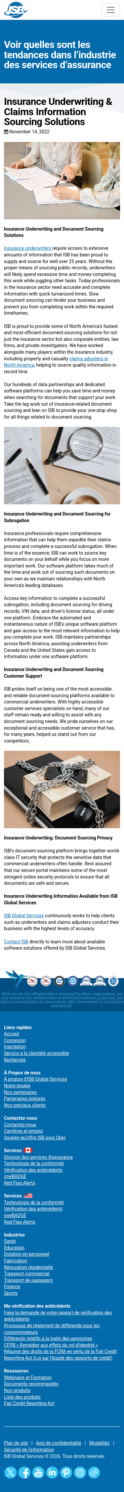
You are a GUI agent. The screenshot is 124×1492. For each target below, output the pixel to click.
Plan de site (16, 1443)
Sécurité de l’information (29, 1449)
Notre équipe (17, 1085)
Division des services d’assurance (38, 1157)
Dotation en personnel (26, 1254)
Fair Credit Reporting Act (29, 1403)
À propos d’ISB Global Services (35, 1079)
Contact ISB (16, 941)
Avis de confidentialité (58, 1443)
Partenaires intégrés (24, 1098)
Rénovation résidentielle (28, 1267)
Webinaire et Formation (28, 1377)
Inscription (15, 1046)
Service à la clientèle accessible (36, 1053)
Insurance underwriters (27, 248)
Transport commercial (27, 1273)
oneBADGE (15, 1176)
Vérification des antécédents (33, 1170)
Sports (11, 1293)
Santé (10, 1241)
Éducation (14, 1247)
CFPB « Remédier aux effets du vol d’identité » (51, 1345)
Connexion (15, 1040)
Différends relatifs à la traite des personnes (48, 1338)
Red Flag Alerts (19, 1183)
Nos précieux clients (25, 1105)
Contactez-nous (20, 1124)
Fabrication (15, 1260)
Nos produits (17, 1390)
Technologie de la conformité (34, 1163)
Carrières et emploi (23, 1131)
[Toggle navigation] (111, 10)
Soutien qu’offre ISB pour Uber (35, 1137)
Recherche (15, 1059)
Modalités (99, 1443)
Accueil (11, 1033)
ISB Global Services (24, 915)
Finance (12, 1286)
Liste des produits (22, 1397)
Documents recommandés (31, 1383)
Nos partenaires (20, 1092)
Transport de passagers (28, 1280)
